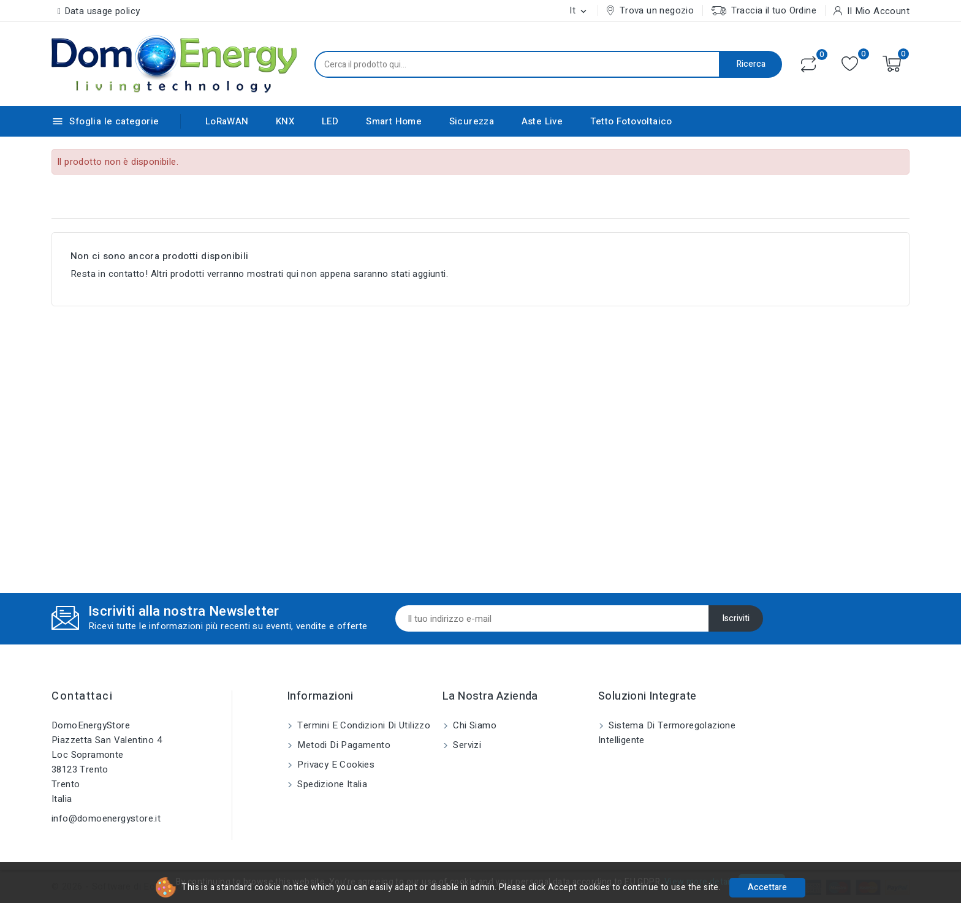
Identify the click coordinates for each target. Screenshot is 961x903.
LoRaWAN (227, 121)
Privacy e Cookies (334, 764)
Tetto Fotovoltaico (631, 121)
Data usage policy (102, 11)
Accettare (767, 887)
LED (330, 121)
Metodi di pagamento (342, 745)
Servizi (465, 745)
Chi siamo (473, 725)
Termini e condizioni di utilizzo (362, 725)
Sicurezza (472, 121)
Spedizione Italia (331, 784)
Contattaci (82, 696)
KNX (285, 121)
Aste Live (542, 121)
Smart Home (394, 121)
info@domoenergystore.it (106, 818)
